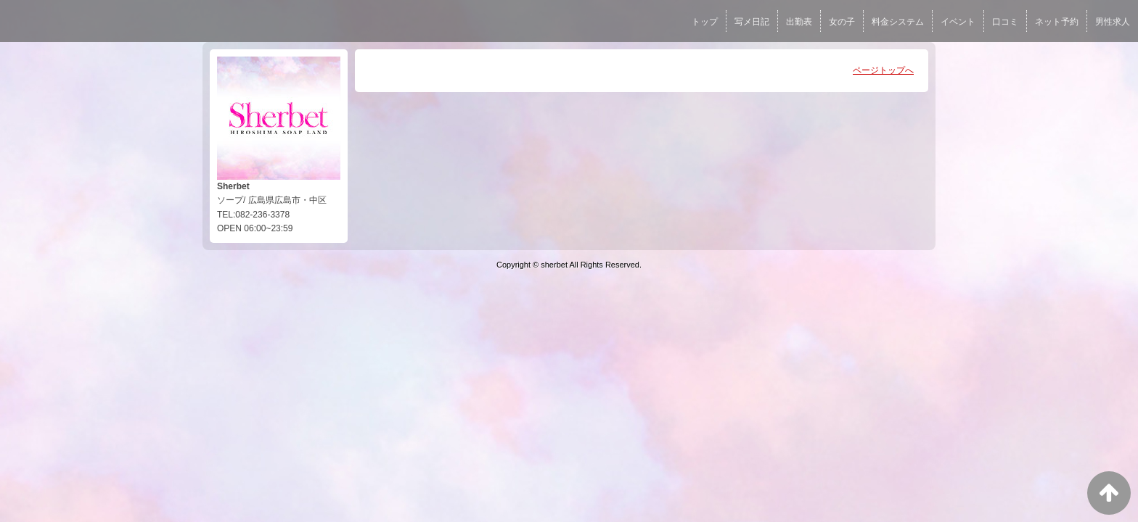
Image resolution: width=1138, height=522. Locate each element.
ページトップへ (883, 70)
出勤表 (799, 22)
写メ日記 (751, 22)
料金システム (898, 22)
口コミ (1005, 22)
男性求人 (1112, 22)
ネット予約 (1056, 22)
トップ (705, 22)
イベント (958, 22)
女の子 (842, 22)
